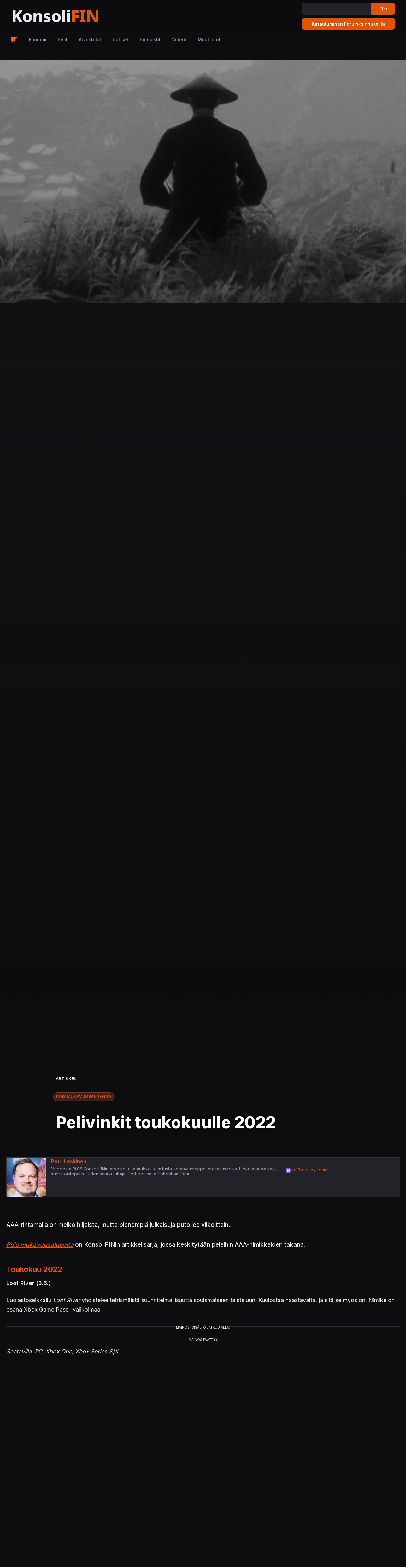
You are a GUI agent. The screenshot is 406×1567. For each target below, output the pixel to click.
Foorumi (37, 39)
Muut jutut (209, 39)
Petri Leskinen (68, 1161)
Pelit (63, 39)
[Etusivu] (70, 16)
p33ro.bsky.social (310, 1169)
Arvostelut (90, 39)
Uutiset (120, 39)
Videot (179, 39)
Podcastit (150, 39)
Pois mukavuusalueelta (84, 1096)
